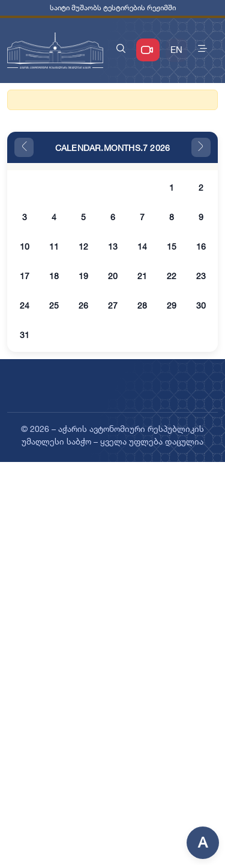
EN (176, 49)
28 (142, 305)
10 (24, 246)
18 (54, 276)
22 (171, 276)
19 (83, 276)
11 (54, 246)
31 (24, 335)
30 (201, 305)
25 (54, 305)
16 (201, 246)
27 (113, 305)
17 (24, 276)
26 (83, 305)
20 (113, 276)
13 (113, 246)
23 (201, 276)
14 (142, 246)
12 (83, 246)
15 (171, 246)
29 (171, 305)
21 (142, 276)
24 (24, 305)
